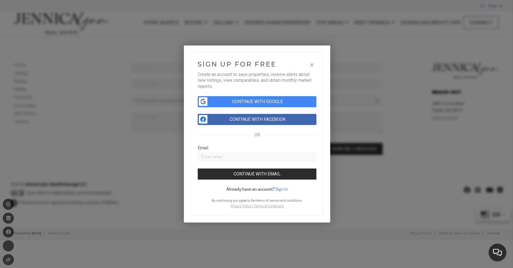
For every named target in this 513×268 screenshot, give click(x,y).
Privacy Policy (241, 206)
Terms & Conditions (269, 206)
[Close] (312, 64)
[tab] (257, 189)
